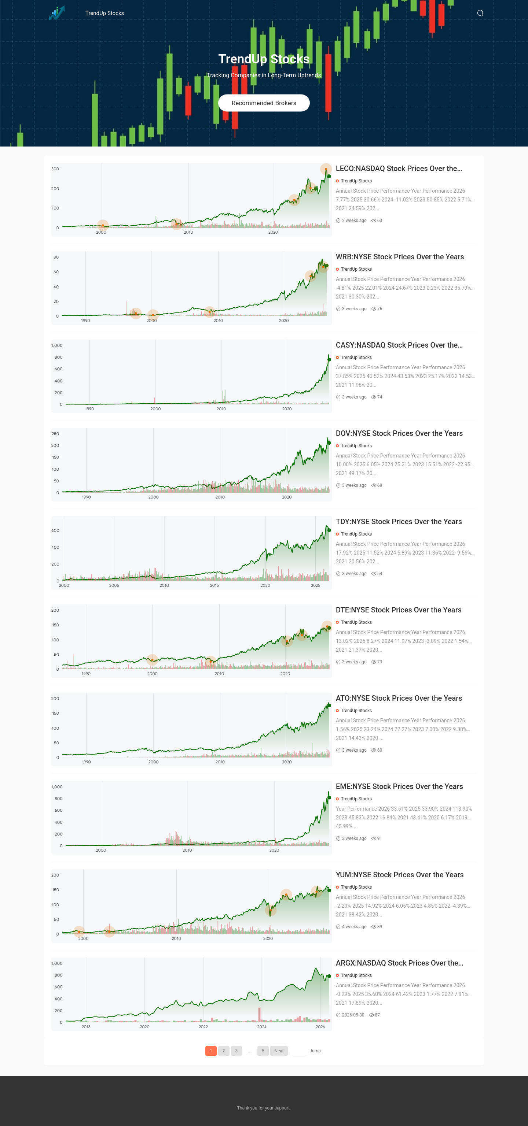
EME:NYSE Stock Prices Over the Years (399, 786)
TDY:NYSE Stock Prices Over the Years (399, 521)
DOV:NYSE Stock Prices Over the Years (399, 433)
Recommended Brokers (264, 102)
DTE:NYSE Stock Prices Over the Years (399, 609)
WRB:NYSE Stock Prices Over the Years (400, 256)
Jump (315, 1050)
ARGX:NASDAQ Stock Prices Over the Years (397, 963)
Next (279, 1050)
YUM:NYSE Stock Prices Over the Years (400, 874)
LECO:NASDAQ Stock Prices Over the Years (396, 169)
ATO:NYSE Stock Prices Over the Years (399, 698)
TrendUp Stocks (104, 13)
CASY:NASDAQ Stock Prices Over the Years (397, 346)
